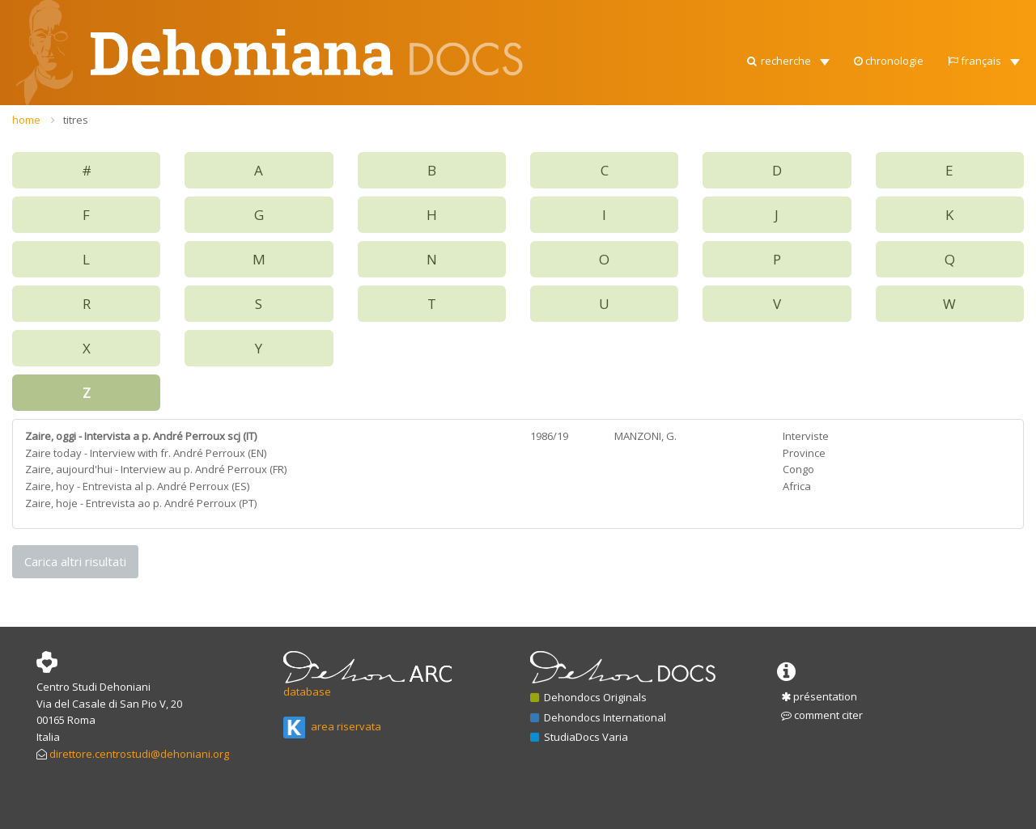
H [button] (432, 214)
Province (804, 453)
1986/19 (549, 436)
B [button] (431, 170)
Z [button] (87, 392)
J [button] (777, 214)
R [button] (87, 303)
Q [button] (950, 259)
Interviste (806, 436)
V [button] (777, 303)
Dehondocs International (598, 717)
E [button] (949, 170)
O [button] (604, 259)
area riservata (332, 726)
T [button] (431, 303)
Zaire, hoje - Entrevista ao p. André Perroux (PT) (141, 503)
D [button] (777, 170)
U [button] (604, 303)
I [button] (604, 214)
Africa (797, 486)
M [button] (259, 259)
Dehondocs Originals (588, 697)
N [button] (432, 259)
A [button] (258, 170)
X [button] (87, 348)
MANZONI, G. (645, 436)
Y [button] (258, 348)
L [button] (86, 259)
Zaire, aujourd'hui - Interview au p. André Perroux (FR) (156, 469)
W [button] (949, 303)
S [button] (258, 303)
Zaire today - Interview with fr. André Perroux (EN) (145, 453)
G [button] (259, 214)
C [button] (605, 170)
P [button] (777, 259)
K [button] (949, 214)
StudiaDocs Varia (579, 737)
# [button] (86, 170)
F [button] (86, 214)
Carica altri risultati (75, 561)
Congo (798, 469)
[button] (787, 16)
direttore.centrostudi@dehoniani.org (139, 754)
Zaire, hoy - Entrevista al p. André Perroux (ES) (137, 486)
